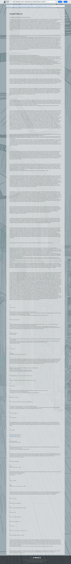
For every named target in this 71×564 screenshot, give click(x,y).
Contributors (43, 1)
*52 (10, 251)
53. (9, 404)
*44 (10, 136)
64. (9, 470)
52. (9, 400)
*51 (10, 222)
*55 (10, 260)
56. (9, 420)
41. (9, 331)
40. (9, 322)
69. (9, 501)
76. (9, 533)
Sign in (65, 1)
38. (9, 310)
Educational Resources (28, 1)
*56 (10, 263)
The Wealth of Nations (39, 6)
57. (9, 428)
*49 (10, 185)
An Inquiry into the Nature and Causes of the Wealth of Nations (23, 6)
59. (9, 439)
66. (9, 483)
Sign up (60, 1)
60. (9, 445)
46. (9, 366)
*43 (10, 105)
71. (9, 510)
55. (10, 416)
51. (9, 395)
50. (10, 388)
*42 (10, 94)
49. (9, 383)
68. (9, 497)
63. (9, 464)
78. (9, 549)
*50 (10, 213)
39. (9, 318)
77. (9, 538)
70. (9, 506)
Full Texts (22, 1)
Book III (45, 6)
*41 (10, 63)
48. (9, 378)
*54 (10, 257)
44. (9, 351)
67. (9, 489)
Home (14, 1)
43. (9, 346)
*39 (10, 56)
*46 (10, 142)
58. (9, 433)
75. (9, 529)
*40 (10, 60)
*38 (10, 50)
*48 (10, 170)
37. (9, 304)
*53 (10, 253)
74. (9, 524)
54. (9, 411)
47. (9, 374)
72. (9, 515)
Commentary (18, 1)
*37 (10, 37)
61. (9, 452)
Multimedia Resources (36, 1)
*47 (10, 146)
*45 (10, 139)
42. (9, 337)
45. (9, 357)
